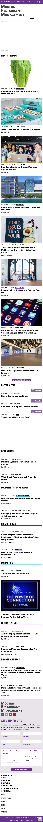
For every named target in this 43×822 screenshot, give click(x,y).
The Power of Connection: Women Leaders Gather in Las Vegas (17, 615)
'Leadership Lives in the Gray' (15, 417)
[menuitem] (3, 2)
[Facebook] (32, 2)
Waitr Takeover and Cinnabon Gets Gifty (20, 129)
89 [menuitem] (25, 380)
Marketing (18, 571)
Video (18, 393)
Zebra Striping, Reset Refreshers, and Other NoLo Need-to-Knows (19, 635)
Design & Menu (19, 631)
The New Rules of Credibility (15, 573)
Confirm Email (27, 744)
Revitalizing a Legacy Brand (14, 396)
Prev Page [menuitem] (14, 380)
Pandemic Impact (20, 667)
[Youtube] (40, 2)
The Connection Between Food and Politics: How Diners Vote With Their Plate (18, 250)
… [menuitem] (17, 380)
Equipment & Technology (23, 495)
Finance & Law (19, 532)
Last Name (26, 736)
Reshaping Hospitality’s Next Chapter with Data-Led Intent (19, 514)
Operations (18, 459)
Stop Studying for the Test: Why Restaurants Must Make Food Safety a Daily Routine (20, 537)
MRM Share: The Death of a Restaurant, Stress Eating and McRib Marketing (20, 331)
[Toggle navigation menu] (40, 819)
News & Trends (20, 88)
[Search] (40, 21)
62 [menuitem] (19, 380)
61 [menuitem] (18, 380)
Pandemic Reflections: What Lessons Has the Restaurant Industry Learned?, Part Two (21, 690)
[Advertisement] (21, 38)
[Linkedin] (38, 2)
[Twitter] (35, 2)
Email (3, 744)
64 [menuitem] (22, 380)
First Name (5, 736)
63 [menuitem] (21, 380)
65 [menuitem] (23, 380)
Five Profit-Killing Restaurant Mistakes (20, 406)
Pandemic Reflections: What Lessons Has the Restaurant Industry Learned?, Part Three (21, 672)
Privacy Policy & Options (17, 729)
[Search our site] (20, 21)
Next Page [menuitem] (28, 380)
